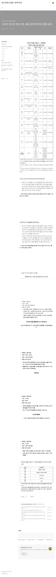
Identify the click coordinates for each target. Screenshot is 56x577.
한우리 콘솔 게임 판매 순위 (27, 504)
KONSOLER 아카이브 (12, 3)
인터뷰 (2, 60)
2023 (3, 56)
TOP (53, 572)
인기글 (7, 78)
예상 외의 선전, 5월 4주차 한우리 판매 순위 (31, 510)
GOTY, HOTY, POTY (6, 62)
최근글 (2, 78)
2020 (3, 50)
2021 (34, 504)
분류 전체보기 (4, 41)
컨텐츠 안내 (3, 44)
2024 (3, 58)
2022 (3, 54)
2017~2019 (4, 48)
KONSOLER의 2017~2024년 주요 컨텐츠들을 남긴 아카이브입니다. (34, 550)
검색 (50, 3)
